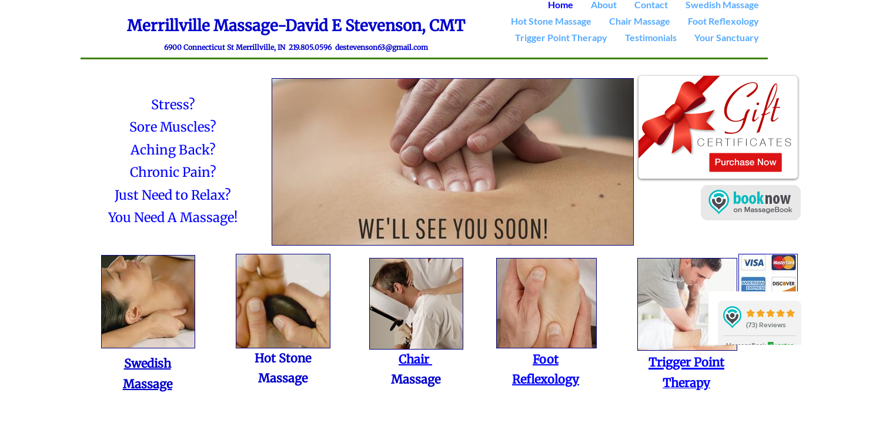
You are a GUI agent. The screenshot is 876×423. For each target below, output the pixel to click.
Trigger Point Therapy (561, 37)
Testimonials (651, 37)
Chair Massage (639, 20)
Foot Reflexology (723, 20)
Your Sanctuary (726, 37)
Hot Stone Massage (551, 20)
